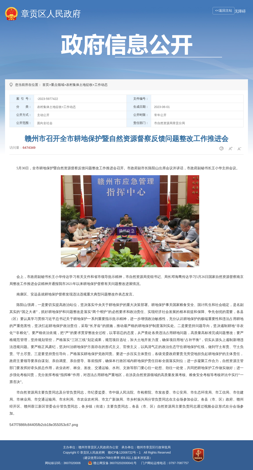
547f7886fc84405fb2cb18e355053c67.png (43, 425)
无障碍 (240, 11)
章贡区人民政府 (51, 13)
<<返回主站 (223, 10)
